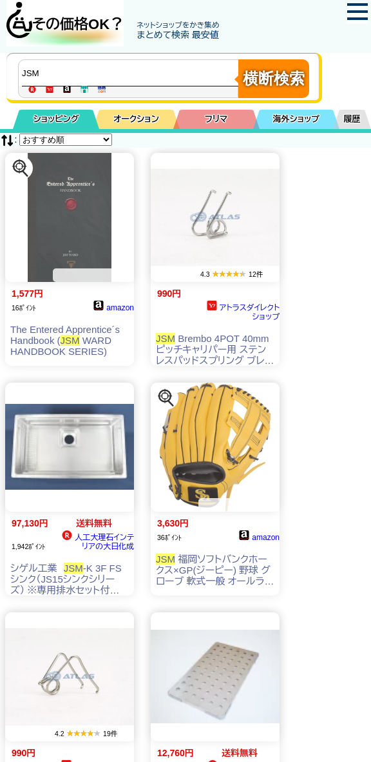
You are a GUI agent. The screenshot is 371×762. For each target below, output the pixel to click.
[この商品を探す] (20, 168)
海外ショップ (296, 119)
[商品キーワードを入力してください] (131, 73)
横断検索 (274, 78)
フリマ (216, 119)
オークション (136, 119)
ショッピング (56, 119)
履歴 (352, 119)
